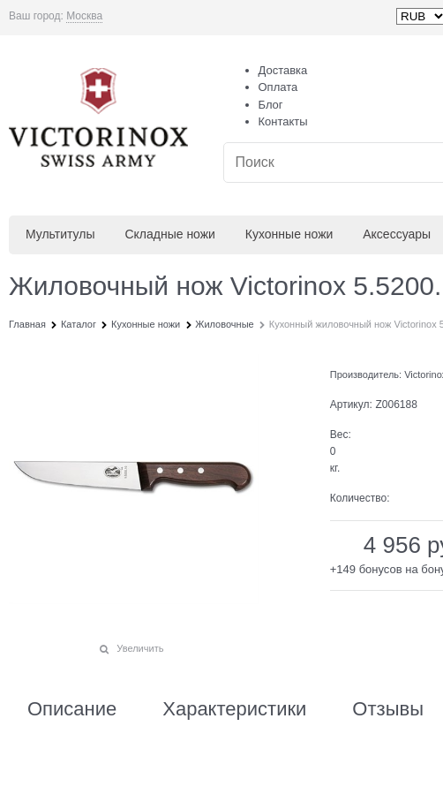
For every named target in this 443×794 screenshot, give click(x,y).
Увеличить (139, 648)
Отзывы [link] (388, 709)
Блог (271, 104)
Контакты (283, 121)
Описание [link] (71, 709)
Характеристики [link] (234, 709)
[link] (84, 16)
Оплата (278, 87)
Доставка (283, 70)
